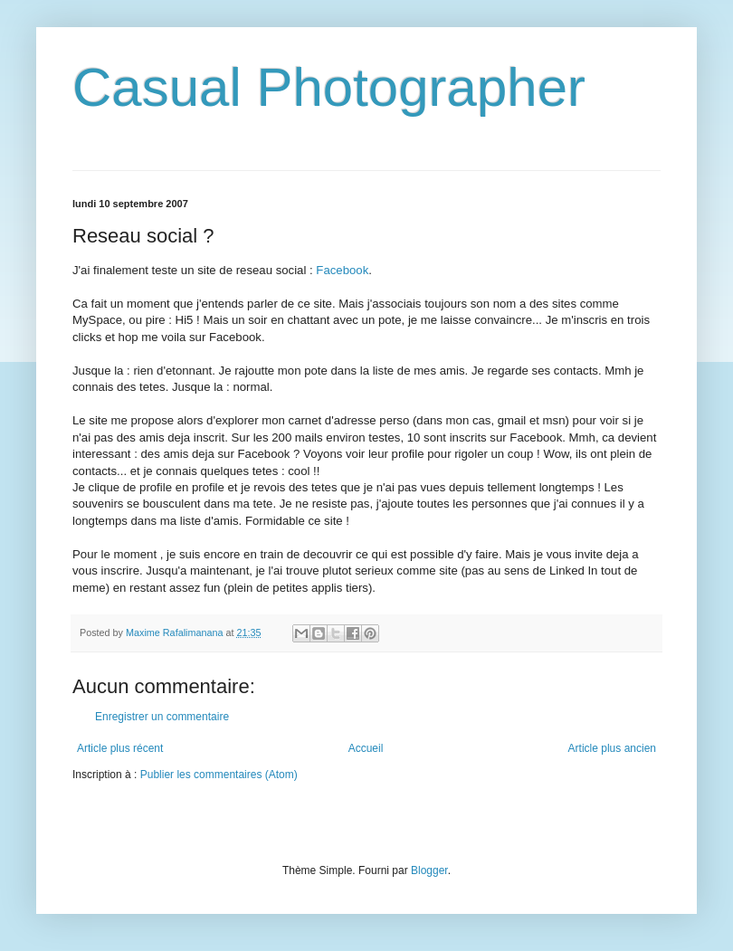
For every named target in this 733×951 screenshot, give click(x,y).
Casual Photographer (328, 87)
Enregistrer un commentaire (162, 716)
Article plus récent (120, 748)
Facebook (342, 270)
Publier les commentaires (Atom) (219, 774)
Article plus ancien (612, 748)
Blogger (429, 870)
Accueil (366, 748)
